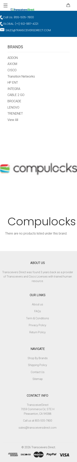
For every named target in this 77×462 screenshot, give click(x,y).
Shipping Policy (37, 365)
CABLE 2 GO (15, 95)
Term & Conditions (37, 318)
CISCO (12, 70)
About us (37, 304)
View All (12, 120)
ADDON (12, 58)
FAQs (37, 311)
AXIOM (12, 64)
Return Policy (37, 332)
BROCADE (14, 101)
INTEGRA (13, 89)
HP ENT (12, 82)
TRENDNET (15, 113)
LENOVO (13, 107)
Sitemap (37, 379)
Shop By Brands (38, 358)
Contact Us (38, 372)
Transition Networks (21, 76)
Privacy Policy (37, 325)
